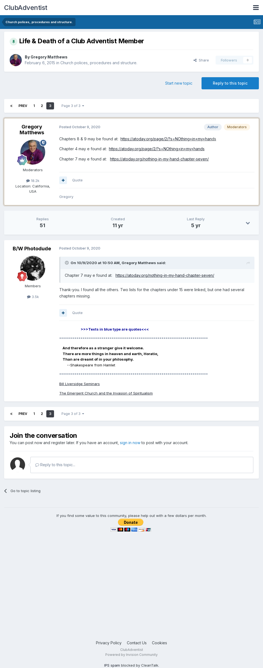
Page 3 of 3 (72, 106)
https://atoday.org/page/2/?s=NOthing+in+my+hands (157, 148)
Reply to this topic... (55, 464)
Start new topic (178, 83)
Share (201, 60)
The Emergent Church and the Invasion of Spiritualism (106, 393)
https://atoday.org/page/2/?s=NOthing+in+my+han (166, 138)
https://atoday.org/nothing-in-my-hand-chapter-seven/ (159, 159)
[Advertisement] (131, 595)
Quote (77, 180)
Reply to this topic (230, 83)
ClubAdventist (25, 8)
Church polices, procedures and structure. (98, 62)
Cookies (159, 642)
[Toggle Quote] (67, 263)
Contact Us (137, 642)
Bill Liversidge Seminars (79, 384)
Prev (22, 106)
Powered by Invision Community (131, 655)
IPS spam (112, 665)
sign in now (130, 442)
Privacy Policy (109, 642)
